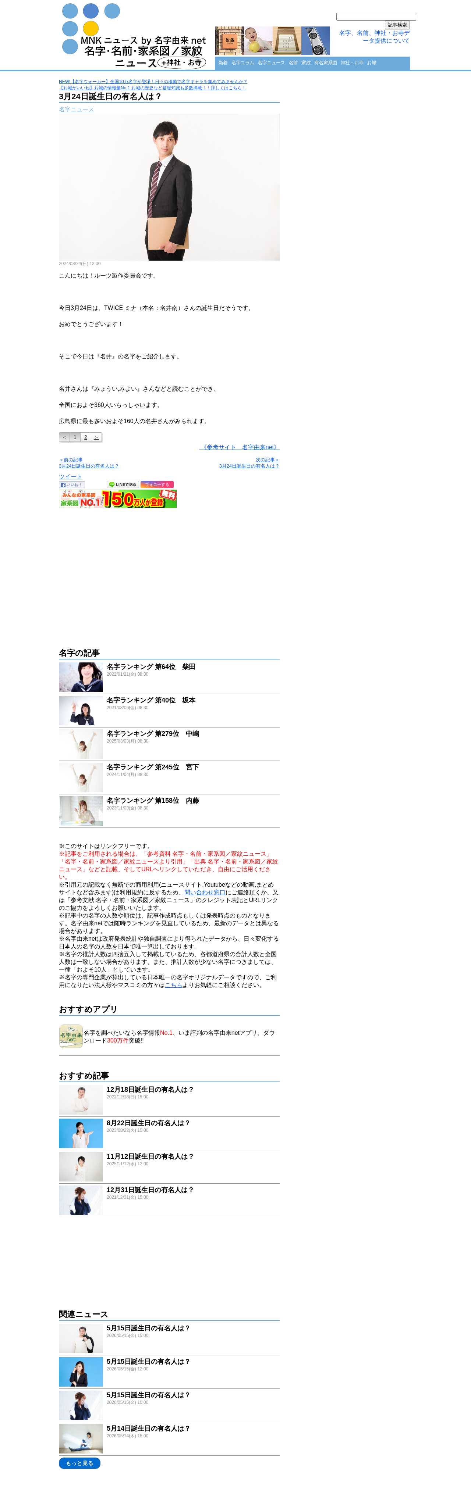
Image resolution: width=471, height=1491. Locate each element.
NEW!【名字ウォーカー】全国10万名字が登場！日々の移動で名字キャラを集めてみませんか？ (153, 81)
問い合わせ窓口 (205, 892)
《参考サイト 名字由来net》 (239, 447)
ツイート (70, 476)
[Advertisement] (169, 574)
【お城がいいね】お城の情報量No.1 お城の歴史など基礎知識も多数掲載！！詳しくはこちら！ (152, 87)
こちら (174, 985)
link (169, 678)
